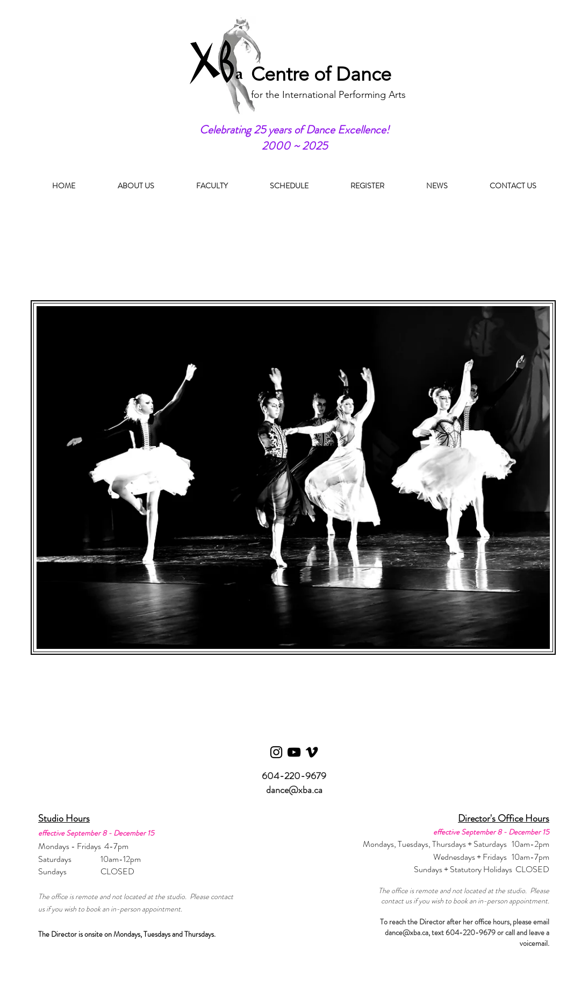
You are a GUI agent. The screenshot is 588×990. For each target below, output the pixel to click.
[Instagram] (276, 752)
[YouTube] (294, 752)
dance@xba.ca (294, 790)
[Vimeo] (312, 752)
